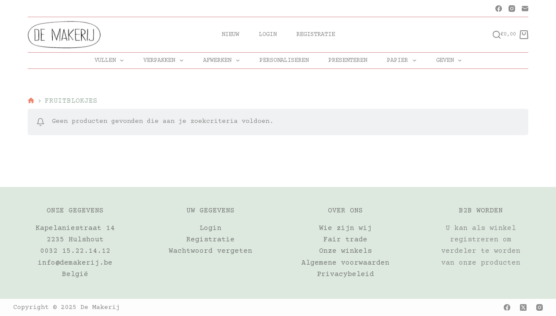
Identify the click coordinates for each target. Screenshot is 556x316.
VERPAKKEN (165, 60)
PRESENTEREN (347, 60)
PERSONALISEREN (284, 60)
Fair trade (345, 240)
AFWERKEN (223, 60)
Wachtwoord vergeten (210, 251)
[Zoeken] (497, 35)
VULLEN (110, 60)
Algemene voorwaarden (345, 263)
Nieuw (230, 34)
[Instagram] (512, 8)
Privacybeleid (345, 274)
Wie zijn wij (345, 228)
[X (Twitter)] (523, 307)
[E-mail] (525, 8)
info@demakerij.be (75, 263)
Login (267, 34)
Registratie (315, 34)
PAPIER (403, 60)
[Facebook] (498, 8)
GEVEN (450, 60)
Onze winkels (345, 251)
